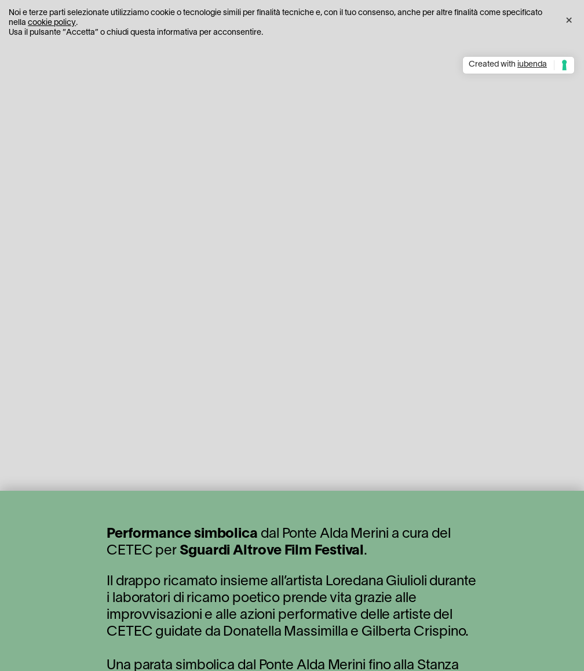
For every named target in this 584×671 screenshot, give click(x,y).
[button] (569, 18)
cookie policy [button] (52, 23)
